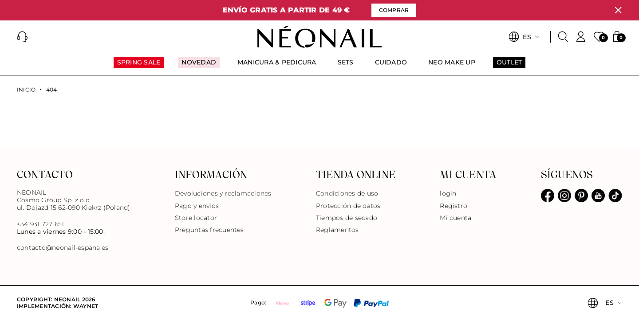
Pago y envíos (197, 206)
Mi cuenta (455, 218)
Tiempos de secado (346, 218)
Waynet (85, 306)
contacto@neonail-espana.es (62, 248)
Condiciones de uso (347, 193)
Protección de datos (348, 206)
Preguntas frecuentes (209, 230)
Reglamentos (337, 230)
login (448, 193)
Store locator (196, 218)
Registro (453, 206)
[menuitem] (138, 66)
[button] (22, 37)
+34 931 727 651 (40, 224)
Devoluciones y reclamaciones (223, 193)
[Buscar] (563, 37)
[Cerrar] (618, 10)
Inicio (26, 90)
